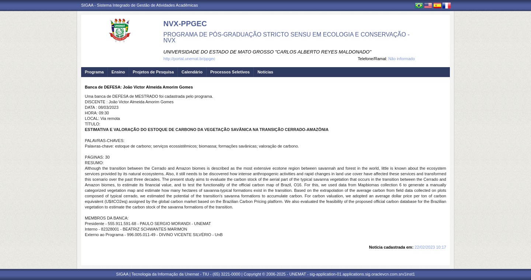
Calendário (191, 72)
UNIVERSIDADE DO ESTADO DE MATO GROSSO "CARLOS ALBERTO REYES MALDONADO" (267, 52)
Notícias (265, 72)
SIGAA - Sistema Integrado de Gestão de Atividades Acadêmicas (139, 5)
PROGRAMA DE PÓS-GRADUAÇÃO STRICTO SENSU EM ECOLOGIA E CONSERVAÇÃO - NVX (286, 37)
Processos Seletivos (230, 72)
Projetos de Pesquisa (153, 72)
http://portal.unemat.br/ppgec (189, 58)
